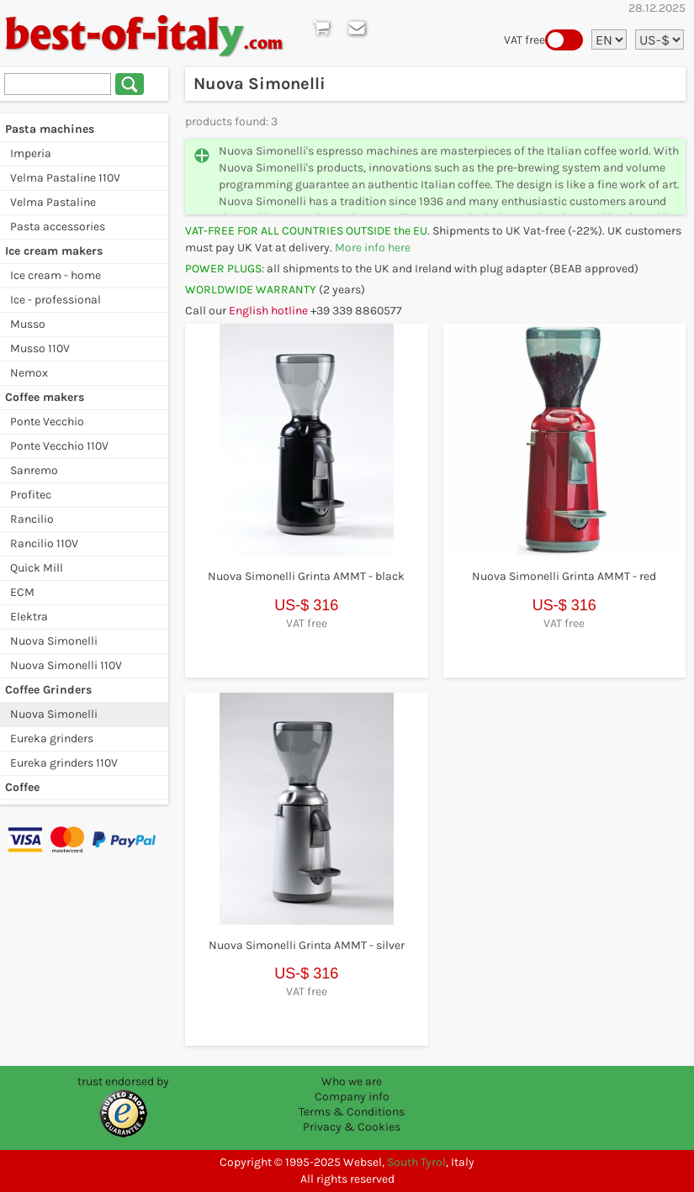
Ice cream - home (55, 275)
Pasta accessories (57, 226)
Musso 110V (40, 348)
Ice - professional (55, 300)
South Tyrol (416, 1162)
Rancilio (32, 519)
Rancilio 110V (44, 543)
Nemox (29, 373)
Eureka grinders (51, 738)
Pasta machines (49, 129)
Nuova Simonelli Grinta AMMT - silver (307, 945)
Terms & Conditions (352, 1112)
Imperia (30, 153)
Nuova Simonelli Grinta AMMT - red (564, 576)
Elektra (29, 616)
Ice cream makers (54, 251)
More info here (373, 247)
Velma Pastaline (53, 202)
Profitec (30, 495)
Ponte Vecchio (47, 421)
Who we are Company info (352, 1089)
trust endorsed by (123, 1081)
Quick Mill (36, 568)
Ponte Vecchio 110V (59, 446)
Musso (27, 324)
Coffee (22, 787)
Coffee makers (44, 397)
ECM (22, 592)
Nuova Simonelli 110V (66, 665)
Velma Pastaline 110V (65, 178)
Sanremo (34, 470)
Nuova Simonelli (54, 641)
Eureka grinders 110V (64, 763)
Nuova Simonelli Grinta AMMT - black (306, 576)
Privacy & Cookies (351, 1127)
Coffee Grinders (48, 690)
